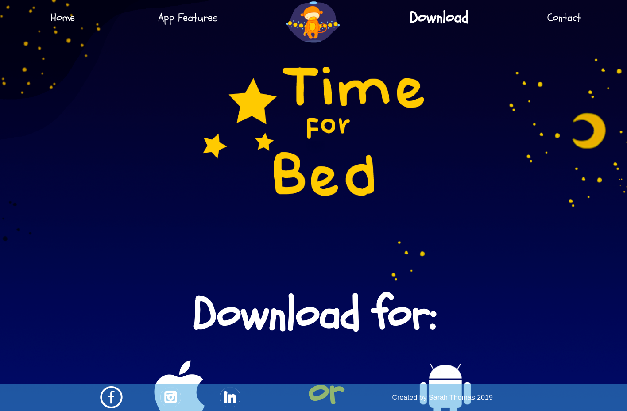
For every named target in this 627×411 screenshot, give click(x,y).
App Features (188, 17)
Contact (564, 17)
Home (62, 17)
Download (438, 17)
